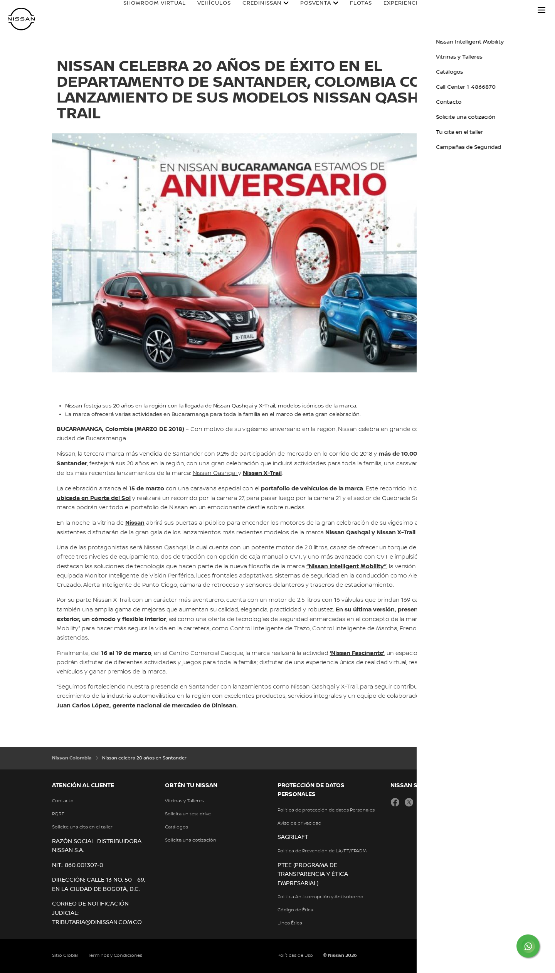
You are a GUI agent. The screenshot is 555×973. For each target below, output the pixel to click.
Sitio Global (65, 955)
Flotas (354, 10)
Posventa (308, 10)
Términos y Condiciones (115, 955)
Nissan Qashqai (215, 473)
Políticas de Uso (295, 955)
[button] (541, 10)
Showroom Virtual (147, 10)
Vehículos (207, 10)
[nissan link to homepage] (21, 19)
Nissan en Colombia (488, 10)
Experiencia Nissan (406, 10)
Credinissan (254, 10)
